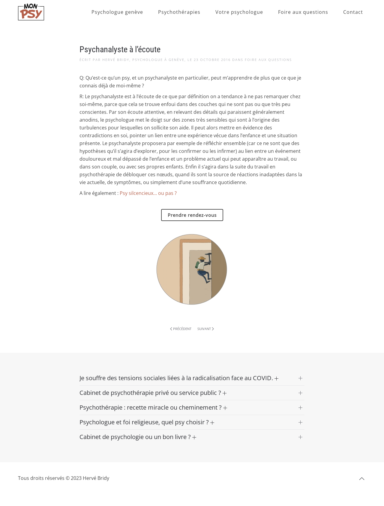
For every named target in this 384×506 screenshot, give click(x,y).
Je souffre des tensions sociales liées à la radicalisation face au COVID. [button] (179, 378)
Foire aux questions (303, 12)
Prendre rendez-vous (192, 215)
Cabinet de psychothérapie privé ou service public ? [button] (153, 393)
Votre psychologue (239, 12)
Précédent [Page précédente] (180, 328)
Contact (353, 12)
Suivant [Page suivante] (205, 328)
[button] (362, 479)
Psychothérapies (179, 12)
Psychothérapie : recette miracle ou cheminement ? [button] (153, 407)
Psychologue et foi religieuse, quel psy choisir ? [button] (147, 422)
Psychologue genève (117, 12)
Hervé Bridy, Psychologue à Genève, (144, 59)
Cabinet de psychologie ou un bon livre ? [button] (138, 437)
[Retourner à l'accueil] (31, 12)
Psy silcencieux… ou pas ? (148, 193)
